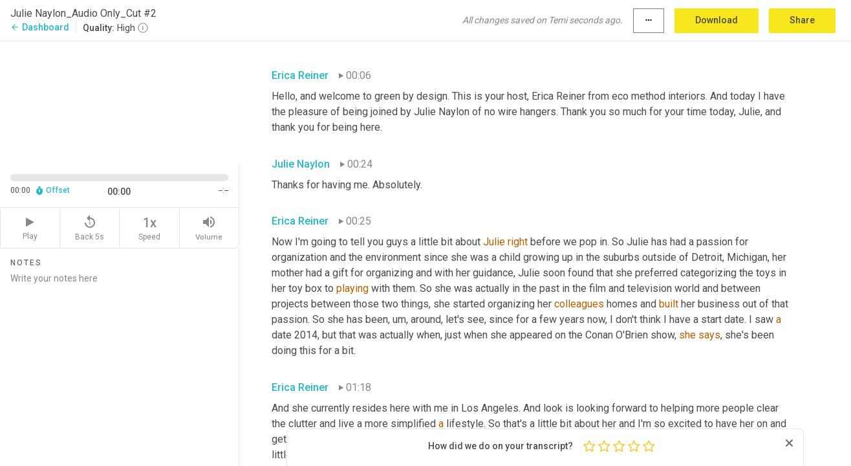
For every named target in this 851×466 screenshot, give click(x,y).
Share (802, 20)
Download (716, 20)
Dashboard (39, 27)
